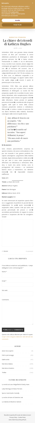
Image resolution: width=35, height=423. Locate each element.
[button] (32, 3)
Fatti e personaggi (8, 355)
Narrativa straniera (17, 37)
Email (4, 281)
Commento (5, 299)
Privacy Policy (13, 417)
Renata (6, 251)
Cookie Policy (22, 417)
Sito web (4, 290)
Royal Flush (23, 419)
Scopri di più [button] (17, 25)
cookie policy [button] (15, 12)
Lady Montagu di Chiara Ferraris (12, 388)
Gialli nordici (5, 359)
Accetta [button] (17, 20)
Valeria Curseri (26, 415)
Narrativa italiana (7, 364)
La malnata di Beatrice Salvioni (11, 401)
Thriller (4, 372)
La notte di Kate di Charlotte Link (12, 397)
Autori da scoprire (7, 351)
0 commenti (29, 251)
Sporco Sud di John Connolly (10, 393)
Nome (4, 271)
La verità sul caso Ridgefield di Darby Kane (15, 384)
